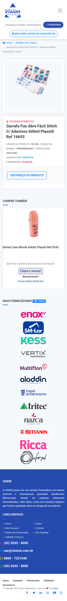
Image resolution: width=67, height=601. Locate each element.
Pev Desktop (42, 532)
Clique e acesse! (30, 271)
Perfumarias (33, 580)
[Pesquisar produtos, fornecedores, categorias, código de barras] (23, 25)
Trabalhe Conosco (14, 537)
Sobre (39, 523)
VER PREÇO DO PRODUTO (27, 175)
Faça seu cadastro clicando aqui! (31, 281)
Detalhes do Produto (26, 42)
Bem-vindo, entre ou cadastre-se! (33, 33)
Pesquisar (53, 24)
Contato (40, 528)
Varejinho (18, 580)
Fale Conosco (12, 528)
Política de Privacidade (16, 532)
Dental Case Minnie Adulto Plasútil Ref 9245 (30, 247)
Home (7, 42)
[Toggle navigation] (60, 10)
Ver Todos (39, 301)
